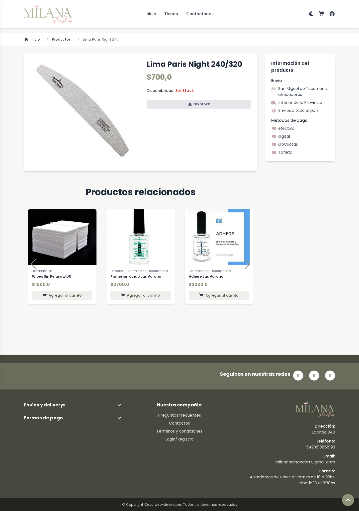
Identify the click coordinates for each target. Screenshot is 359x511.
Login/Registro (179, 439)
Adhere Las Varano (206, 276)
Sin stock (199, 104)
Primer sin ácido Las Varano (135, 276)
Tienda (171, 14)
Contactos (179, 423)
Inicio (151, 14)
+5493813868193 (319, 447)
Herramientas (42, 271)
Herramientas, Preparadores (210, 271)
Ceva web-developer (162, 504)
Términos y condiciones (179, 431)
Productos (61, 39)
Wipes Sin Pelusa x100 (51, 276)
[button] (33, 263)
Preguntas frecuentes (179, 415)
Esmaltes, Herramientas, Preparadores (139, 271)
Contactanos (200, 14)
